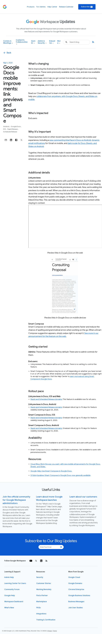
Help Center (52, 7)
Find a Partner (42, 595)
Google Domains (75, 583)
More (59, 42)
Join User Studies (75, 608)
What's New (9, 608)
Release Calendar (66, 7)
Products (30, 7)
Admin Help (9, 577)
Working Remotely (43, 589)
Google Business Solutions (79, 595)
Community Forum (11, 589)
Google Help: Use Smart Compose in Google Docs (51, 471)
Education (52, 42)
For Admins (41, 7)
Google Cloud (74, 577)
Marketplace (41, 602)
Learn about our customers (83, 496)
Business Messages (76, 602)
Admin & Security (42, 42)
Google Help (9, 595)
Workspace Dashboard (13, 602)
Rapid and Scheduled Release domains (46, 399)
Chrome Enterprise (76, 589)
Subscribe (87, 7)
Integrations (41, 614)
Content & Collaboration (22, 42)
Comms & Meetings (8, 42)
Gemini (33, 42)
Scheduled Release (10, 132)
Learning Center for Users (15, 583)
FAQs (38, 608)
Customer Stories (43, 583)
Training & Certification (45, 620)
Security (39, 577)
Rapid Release (12, 129)
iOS (4, 129)
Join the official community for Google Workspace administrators (16, 500)
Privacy (50, 631)
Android (6, 127)
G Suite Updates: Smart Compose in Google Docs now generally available (60, 475)
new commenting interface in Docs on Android (70, 140)
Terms (55, 631)
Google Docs (16, 127)
